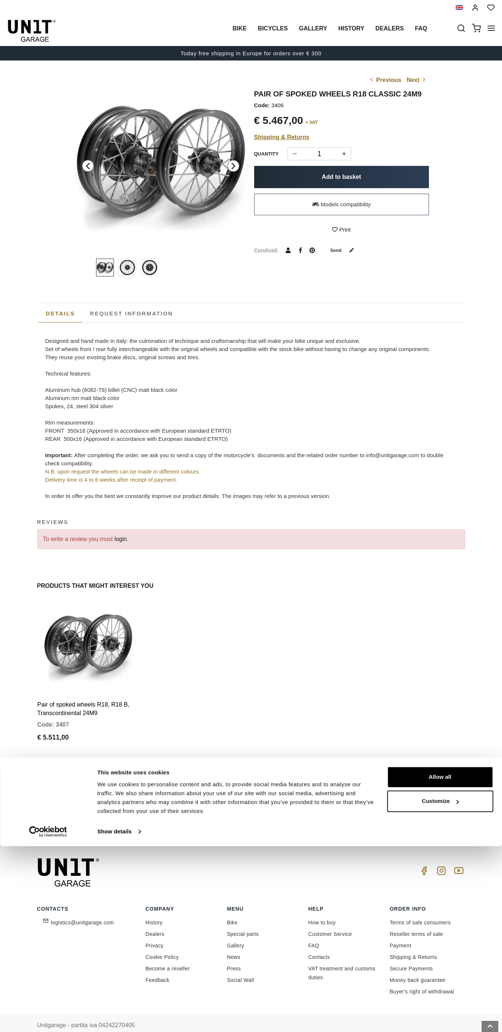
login (120, 539)
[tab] (61, 313)
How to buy (322, 910)
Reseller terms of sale (416, 921)
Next (417, 80)
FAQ (313, 933)
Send (344, 250)
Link (286, 812)
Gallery (313, 28)
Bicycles (273, 28)
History (351, 28)
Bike (240, 28)
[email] (267, 796)
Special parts (243, 921)
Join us (336, 796)
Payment (400, 933)
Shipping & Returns (281, 137)
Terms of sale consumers (420, 910)
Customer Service (330, 921)
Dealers (389, 28)
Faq (421, 28)
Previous (384, 80)
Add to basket (341, 177)
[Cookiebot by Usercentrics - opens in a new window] (48, 1017)
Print (341, 229)
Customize (440, 987)
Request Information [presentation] (131, 313)
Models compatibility (341, 204)
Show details (114, 1017)
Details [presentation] (60, 313)
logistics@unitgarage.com (82, 910)
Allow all (440, 963)
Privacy (154, 933)
